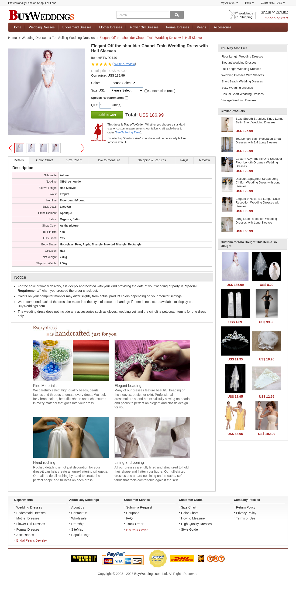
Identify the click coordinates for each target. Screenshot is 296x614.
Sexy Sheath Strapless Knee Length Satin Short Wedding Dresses (260, 120)
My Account (229, 2)
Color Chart (189, 513)
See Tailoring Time (128, 132)
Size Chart (188, 507)
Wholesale (78, 518)
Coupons (132, 513)
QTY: (95, 105)
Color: (95, 83)
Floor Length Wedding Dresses (242, 56)
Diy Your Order (137, 530)
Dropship (77, 524)
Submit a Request (139, 507)
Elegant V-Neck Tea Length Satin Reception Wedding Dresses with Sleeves (258, 202)
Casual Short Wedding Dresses (242, 94)
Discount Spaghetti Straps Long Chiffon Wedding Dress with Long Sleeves (258, 182)
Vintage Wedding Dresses (238, 100)
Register (282, 12)
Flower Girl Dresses (144, 27)
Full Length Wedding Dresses (241, 69)
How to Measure (193, 518)
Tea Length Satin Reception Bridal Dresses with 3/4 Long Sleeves (259, 140)
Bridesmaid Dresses (76, 27)
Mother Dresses (110, 27)
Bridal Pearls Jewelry (31, 540)
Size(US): (98, 90)
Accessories (222, 27)
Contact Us (79, 513)
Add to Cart (107, 115)
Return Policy (245, 507)
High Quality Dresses (196, 524)
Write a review (124, 64)
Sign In (266, 12)
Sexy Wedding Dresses (237, 87)
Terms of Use (245, 518)
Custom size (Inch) (162, 91)
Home (17, 27)
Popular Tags (80, 535)
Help (249, 2)
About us (77, 507)
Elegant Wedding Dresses (238, 62)
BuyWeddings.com (147, 574)
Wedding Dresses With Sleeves (242, 75)
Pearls (201, 27)
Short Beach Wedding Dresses (242, 81)
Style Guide (189, 529)
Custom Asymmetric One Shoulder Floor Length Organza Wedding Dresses (259, 162)
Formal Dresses (177, 27)
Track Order (134, 524)
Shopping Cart (276, 18)
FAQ (129, 518)
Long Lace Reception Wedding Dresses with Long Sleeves (256, 220)
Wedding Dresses (42, 27)
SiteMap (77, 529)
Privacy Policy (246, 513)
